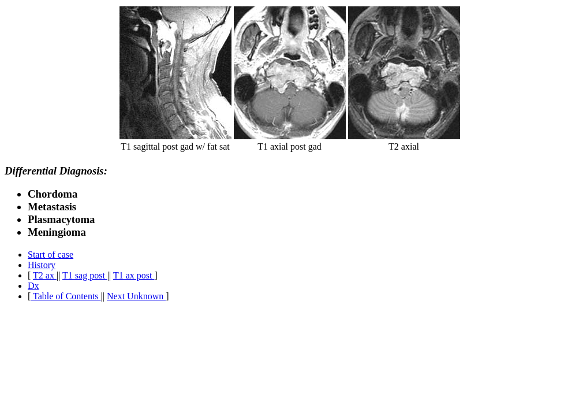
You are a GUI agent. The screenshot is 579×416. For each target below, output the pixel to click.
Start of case (50, 254)
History (41, 265)
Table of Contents (65, 296)
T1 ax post (134, 275)
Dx (33, 286)
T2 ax (45, 275)
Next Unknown (136, 296)
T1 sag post (84, 275)
